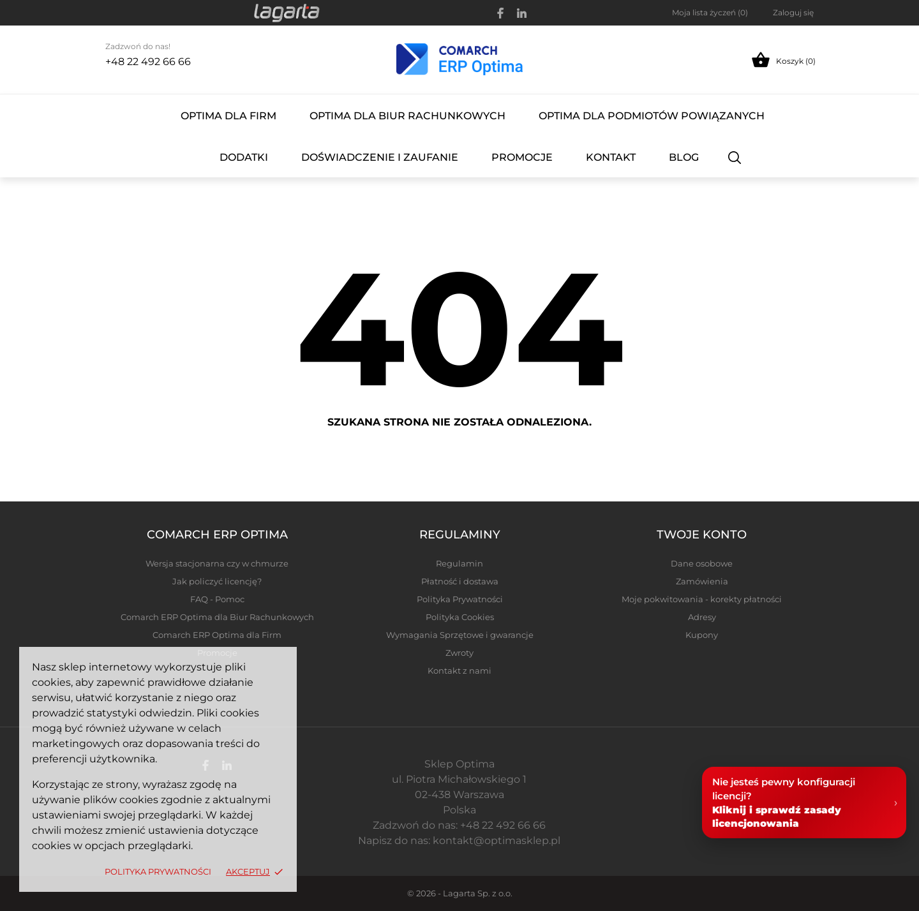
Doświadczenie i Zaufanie (379, 157)
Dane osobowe (702, 563)
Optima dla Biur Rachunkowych (407, 116)
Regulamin (459, 563)
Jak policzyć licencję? (217, 581)
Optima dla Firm (228, 116)
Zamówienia (702, 581)
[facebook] (500, 13)
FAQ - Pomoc (217, 599)
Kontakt (611, 157)
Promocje (522, 157)
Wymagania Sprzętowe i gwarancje (460, 635)
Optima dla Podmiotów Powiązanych (652, 116)
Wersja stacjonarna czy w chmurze (217, 563)
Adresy (702, 617)
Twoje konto (702, 535)
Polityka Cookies (460, 617)
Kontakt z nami (459, 670)
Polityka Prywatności (159, 871)
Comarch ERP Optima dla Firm (217, 635)
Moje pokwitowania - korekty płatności (702, 599)
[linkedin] (522, 13)
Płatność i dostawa (459, 581)
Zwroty (459, 653)
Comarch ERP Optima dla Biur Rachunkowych (217, 617)
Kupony (701, 635)
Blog (684, 157)
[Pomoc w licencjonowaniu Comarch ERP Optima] (804, 804)
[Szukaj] (735, 157)
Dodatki (244, 157)
